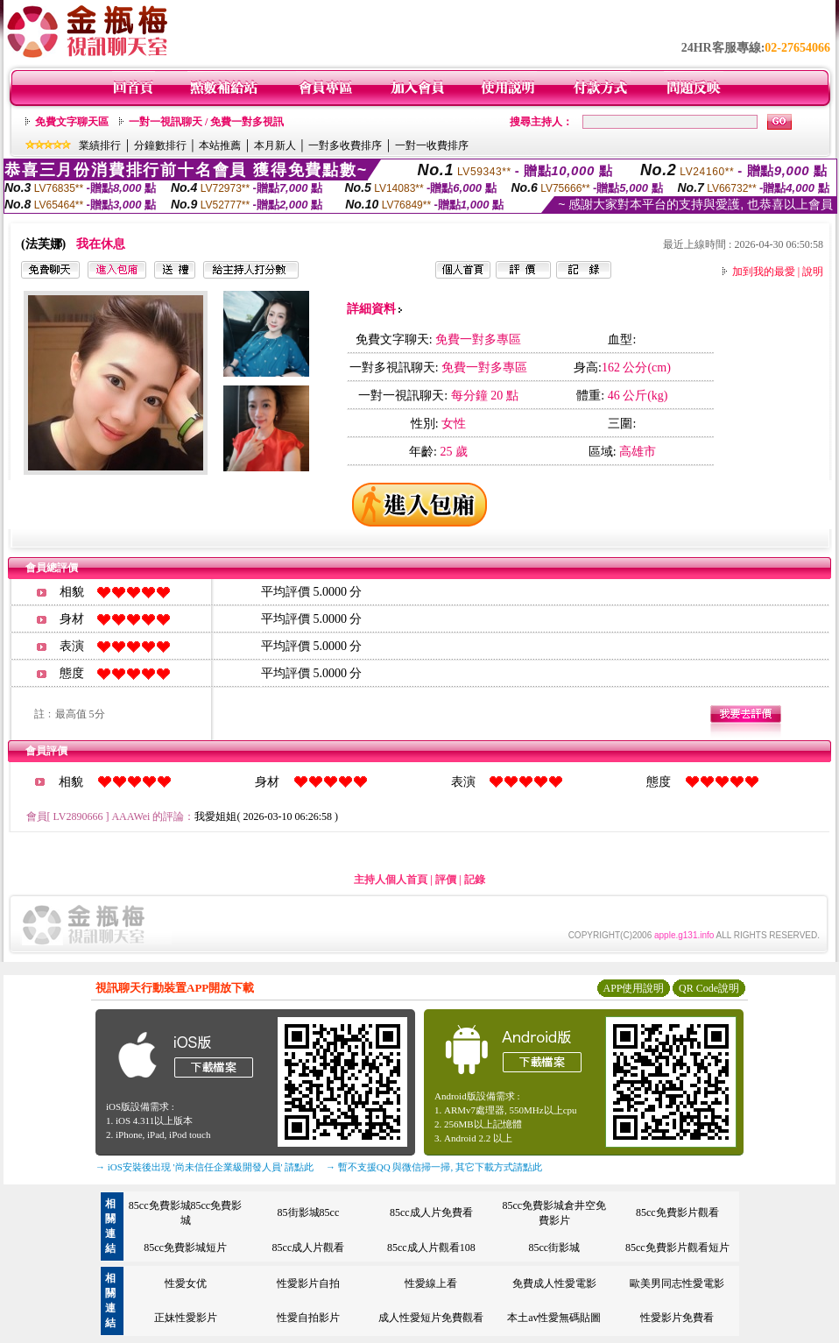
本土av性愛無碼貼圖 (554, 1317)
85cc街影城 (554, 1247)
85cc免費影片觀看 (677, 1212)
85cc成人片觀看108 (431, 1247)
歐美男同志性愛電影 (677, 1283)
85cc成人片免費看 (431, 1212)
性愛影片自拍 (308, 1283)
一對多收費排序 (345, 145)
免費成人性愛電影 (554, 1283)
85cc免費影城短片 (185, 1247)
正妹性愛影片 (185, 1317)
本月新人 (275, 145)
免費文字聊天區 (72, 122)
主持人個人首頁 (390, 879)
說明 (812, 271)
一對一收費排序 (432, 145)
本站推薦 (220, 145)
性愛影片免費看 (677, 1317)
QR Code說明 (709, 988)
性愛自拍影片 (308, 1317)
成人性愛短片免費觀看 (430, 1317)
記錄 (474, 879)
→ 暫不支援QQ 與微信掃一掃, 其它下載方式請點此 (434, 1167)
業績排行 (100, 145)
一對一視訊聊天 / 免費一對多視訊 (206, 122)
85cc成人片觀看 (308, 1247)
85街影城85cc (309, 1212)
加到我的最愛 (763, 271)
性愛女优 (186, 1283)
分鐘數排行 (160, 145)
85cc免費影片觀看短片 (677, 1247)
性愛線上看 (431, 1283)
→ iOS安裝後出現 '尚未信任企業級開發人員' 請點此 (204, 1167)
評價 (445, 879)
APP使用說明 (633, 988)
